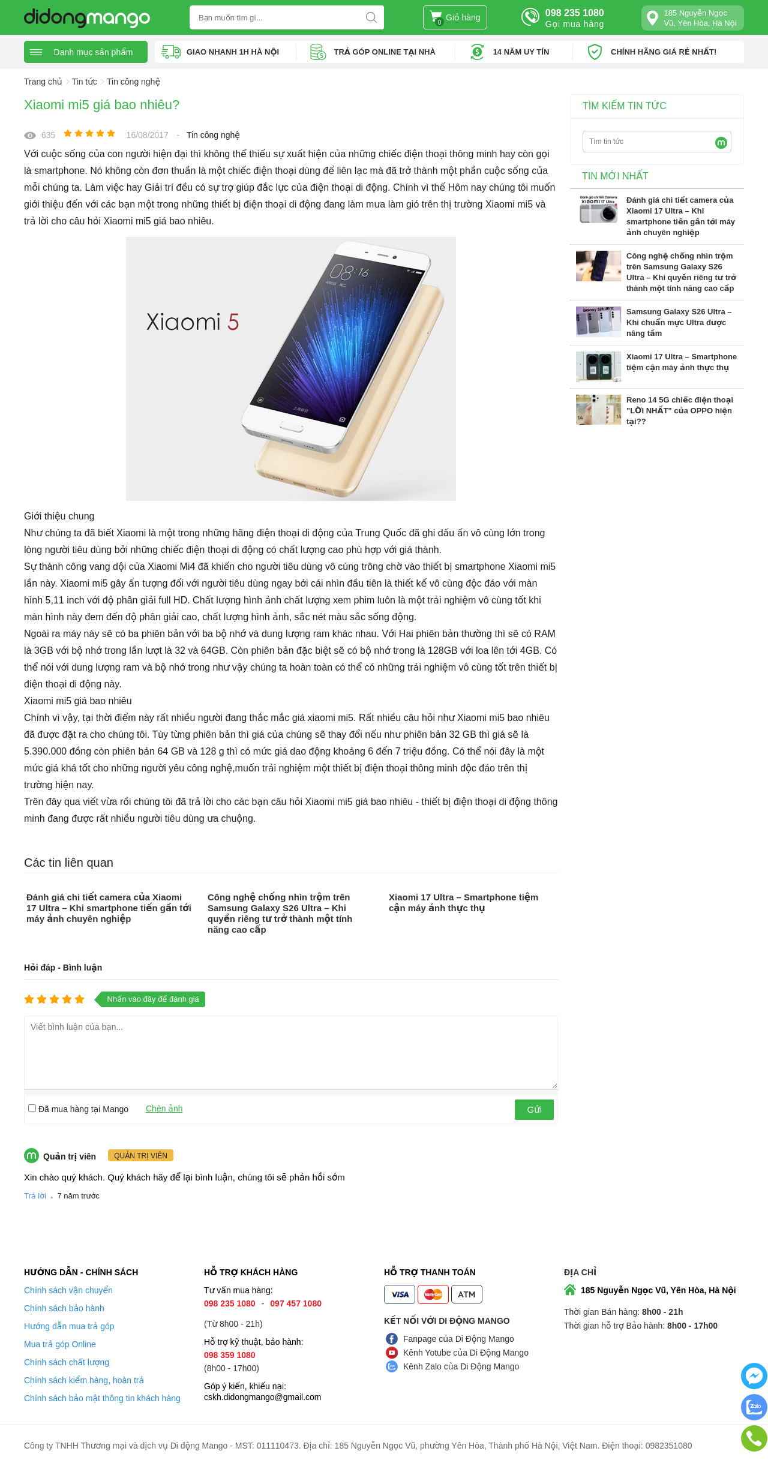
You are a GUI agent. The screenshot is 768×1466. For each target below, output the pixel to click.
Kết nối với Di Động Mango (447, 1321)
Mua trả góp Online (60, 1344)
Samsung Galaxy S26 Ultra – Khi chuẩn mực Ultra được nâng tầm (679, 322)
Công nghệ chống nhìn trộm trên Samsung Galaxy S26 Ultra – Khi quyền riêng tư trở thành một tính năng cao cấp (280, 913)
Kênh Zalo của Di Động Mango (461, 1366)
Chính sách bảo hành (64, 1308)
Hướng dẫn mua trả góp (69, 1326)
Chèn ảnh (164, 1108)
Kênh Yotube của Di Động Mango (466, 1352)
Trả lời (35, 1195)
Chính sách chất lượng (66, 1362)
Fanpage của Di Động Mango (458, 1339)
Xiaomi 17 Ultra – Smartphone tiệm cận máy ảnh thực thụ (463, 902)
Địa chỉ (580, 1272)
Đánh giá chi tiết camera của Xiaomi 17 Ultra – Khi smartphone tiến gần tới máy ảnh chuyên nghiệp (108, 908)
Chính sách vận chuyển (68, 1290)
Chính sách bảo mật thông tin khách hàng (102, 1398)
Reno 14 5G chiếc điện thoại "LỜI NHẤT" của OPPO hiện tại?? (679, 410)
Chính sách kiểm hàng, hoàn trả (84, 1380)
